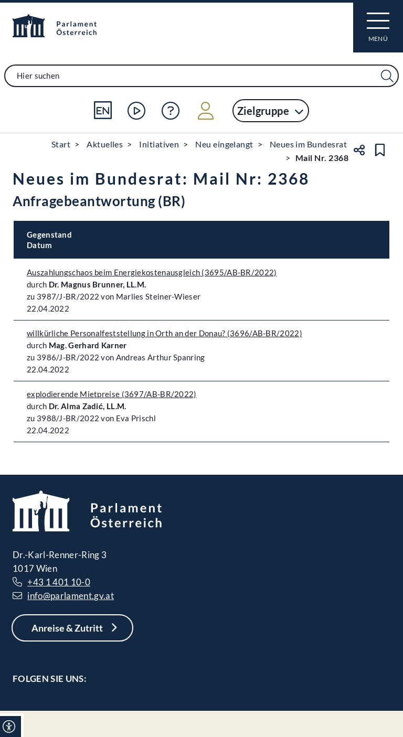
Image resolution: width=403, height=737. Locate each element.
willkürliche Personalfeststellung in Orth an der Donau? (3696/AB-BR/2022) (164, 333)
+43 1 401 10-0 (58, 582)
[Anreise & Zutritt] (72, 627)
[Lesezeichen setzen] (379, 150)
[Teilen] (358, 150)
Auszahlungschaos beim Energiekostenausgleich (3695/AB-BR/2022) (152, 272)
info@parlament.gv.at (70, 595)
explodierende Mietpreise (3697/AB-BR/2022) (112, 394)
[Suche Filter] (387, 76)
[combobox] (201, 76)
